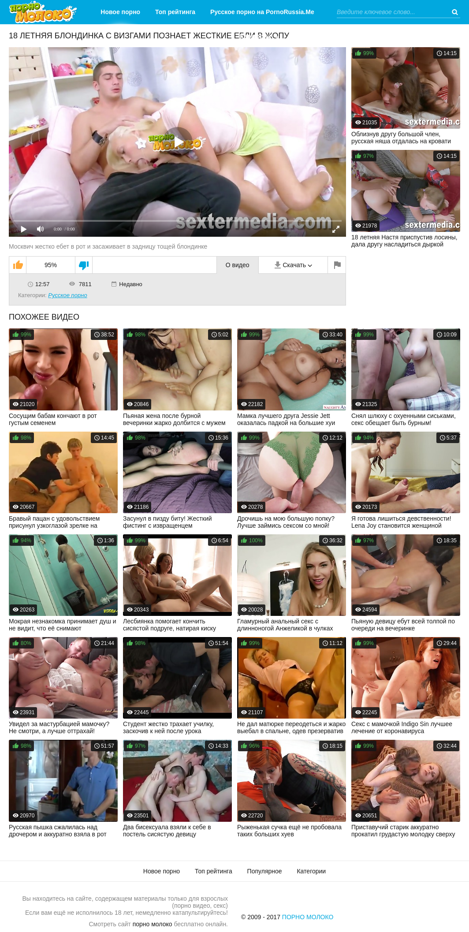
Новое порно (120, 11)
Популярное (264, 871)
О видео (237, 264)
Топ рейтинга (175, 11)
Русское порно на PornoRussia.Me (262, 11)
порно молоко (152, 924)
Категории (255, 36)
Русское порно (67, 295)
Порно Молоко (308, 917)
